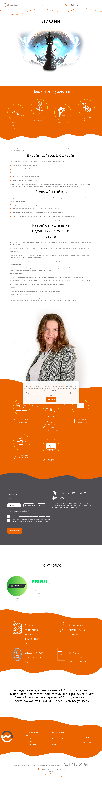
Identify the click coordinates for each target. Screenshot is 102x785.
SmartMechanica (11, 5)
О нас (85, 732)
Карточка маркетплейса (18, 511)
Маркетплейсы (31, 744)
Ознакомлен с (30, 516)
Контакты (86, 737)
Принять (51, 399)
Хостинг (28, 735)
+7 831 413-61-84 (73, 764)
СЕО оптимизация (57, 738)
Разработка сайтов (57, 732)
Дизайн (53, 744)
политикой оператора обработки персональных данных (34, 516)
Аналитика (29, 741)
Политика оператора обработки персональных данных (51, 774)
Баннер (41, 505)
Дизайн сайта (14, 505)
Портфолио (87, 742)
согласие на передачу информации (32, 519)
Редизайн (29, 505)
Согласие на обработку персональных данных (51, 776)
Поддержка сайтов (32, 732)
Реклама (29, 738)
